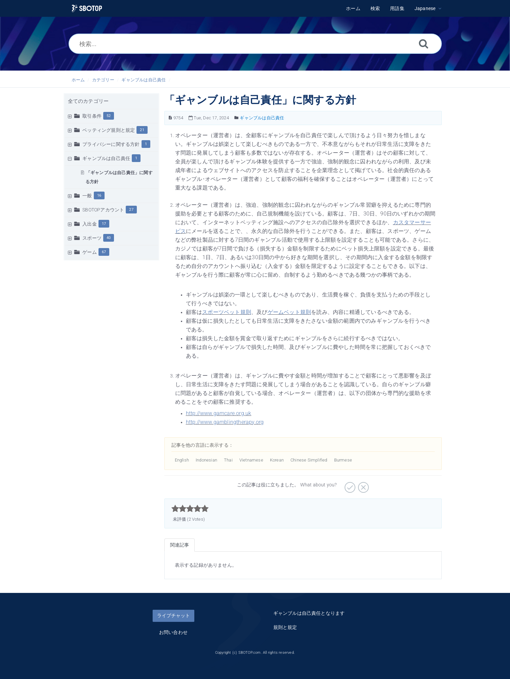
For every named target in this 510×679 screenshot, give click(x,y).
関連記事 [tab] (179, 545)
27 (131, 209)
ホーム (78, 79)
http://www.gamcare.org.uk (218, 413)
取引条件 (92, 116)
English (182, 460)
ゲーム (89, 252)
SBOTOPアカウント (103, 209)
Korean (277, 460)
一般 (87, 195)
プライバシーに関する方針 (111, 144)
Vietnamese (251, 460)
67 (104, 252)
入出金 (89, 224)
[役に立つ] (349, 485)
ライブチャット (173, 615)
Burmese (343, 460)
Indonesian (206, 460)
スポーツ (92, 238)
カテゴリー (103, 79)
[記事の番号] (170, 118)
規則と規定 (285, 627)
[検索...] (255, 44)
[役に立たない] (362, 485)
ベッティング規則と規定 (108, 130)
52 (109, 116)
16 (99, 195)
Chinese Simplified (308, 460)
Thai (228, 460)
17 (104, 224)
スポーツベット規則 (226, 312)
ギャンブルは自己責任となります (309, 613)
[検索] (423, 43)
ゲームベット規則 (289, 312)
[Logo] (87, 8)
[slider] (190, 509)
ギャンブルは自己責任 (143, 79)
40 (109, 238)
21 (142, 130)
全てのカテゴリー (88, 101)
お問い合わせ (173, 632)
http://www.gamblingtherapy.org (225, 422)
